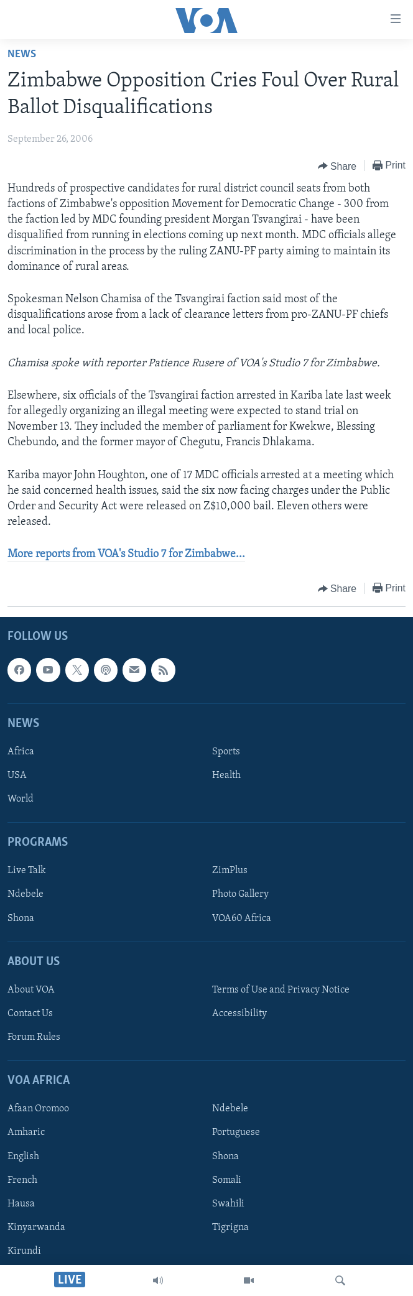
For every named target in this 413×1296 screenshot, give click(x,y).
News (21, 54)
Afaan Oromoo (38, 1109)
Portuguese (236, 1132)
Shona (20, 918)
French (22, 1180)
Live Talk (26, 871)
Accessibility (239, 1013)
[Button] (337, 166)
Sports (226, 751)
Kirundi (24, 1251)
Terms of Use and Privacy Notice (281, 989)
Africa (20, 751)
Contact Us (30, 1013)
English (23, 1156)
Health (226, 775)
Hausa (21, 1203)
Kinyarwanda (36, 1227)
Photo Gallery (240, 894)
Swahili (228, 1203)
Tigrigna (230, 1227)
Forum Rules (33, 1037)
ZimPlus (230, 871)
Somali (226, 1180)
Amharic (26, 1132)
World (20, 799)
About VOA (31, 989)
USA (17, 775)
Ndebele (25, 894)
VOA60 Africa (241, 918)
